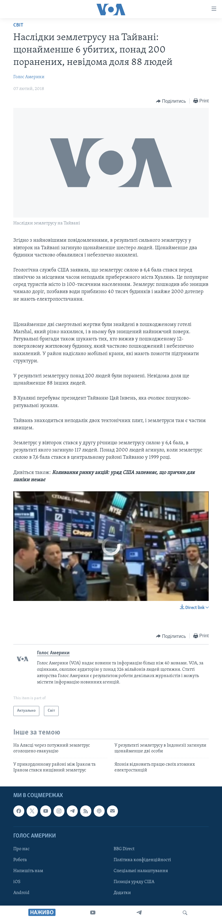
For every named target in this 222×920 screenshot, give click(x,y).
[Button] (171, 101)
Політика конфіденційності (142, 860)
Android (21, 893)
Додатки (122, 893)
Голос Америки (29, 77)
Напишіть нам (28, 871)
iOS (17, 882)
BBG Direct (124, 849)
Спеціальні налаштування (141, 871)
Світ (18, 25)
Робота (20, 860)
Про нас (21, 849)
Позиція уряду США (134, 882)
